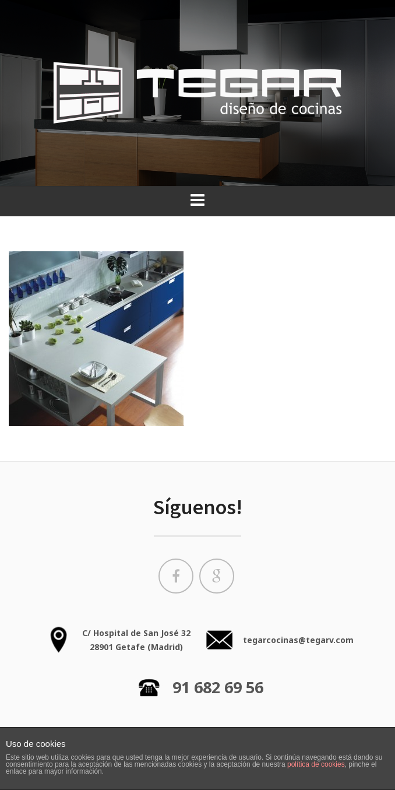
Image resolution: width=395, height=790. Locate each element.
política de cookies (316, 764)
